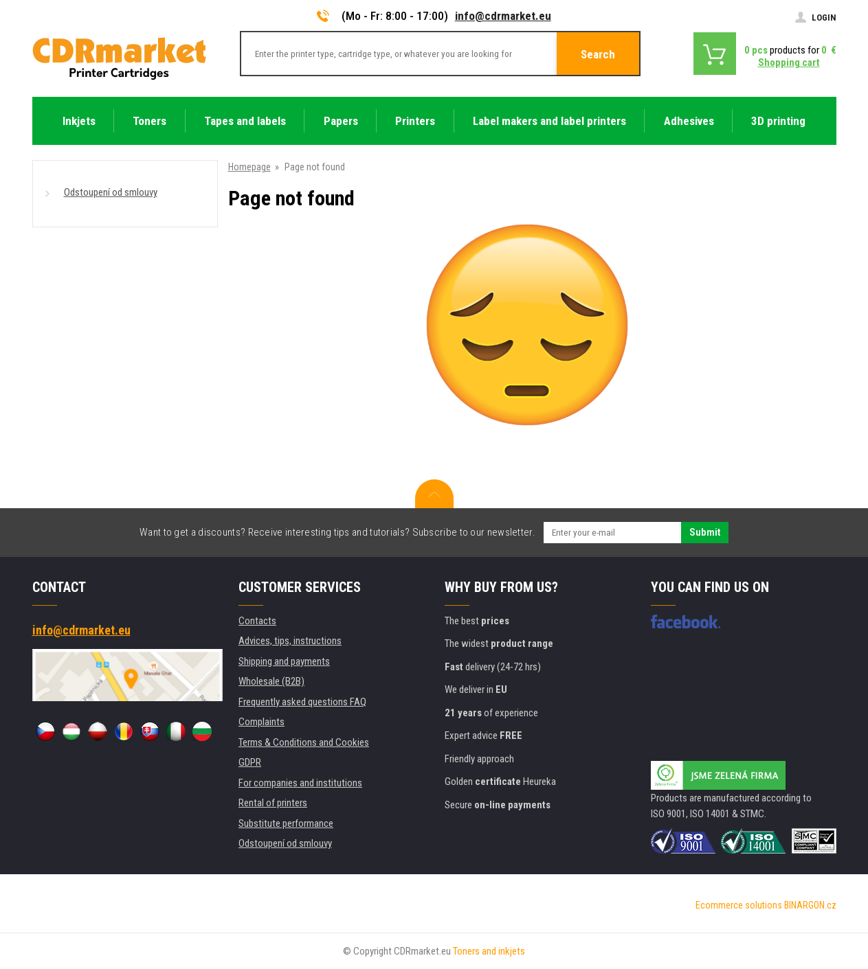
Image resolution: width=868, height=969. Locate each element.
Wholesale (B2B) (271, 681)
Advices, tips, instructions (290, 641)
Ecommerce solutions (738, 905)
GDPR (249, 762)
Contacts (257, 621)
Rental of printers (272, 803)
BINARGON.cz (810, 905)
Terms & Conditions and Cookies (303, 742)
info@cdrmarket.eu (503, 16)
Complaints (261, 722)
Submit (704, 532)
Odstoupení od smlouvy (110, 192)
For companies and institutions (300, 783)
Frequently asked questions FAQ (302, 702)
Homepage (249, 166)
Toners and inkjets (489, 951)
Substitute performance (285, 823)
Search (598, 54)
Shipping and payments (284, 661)
